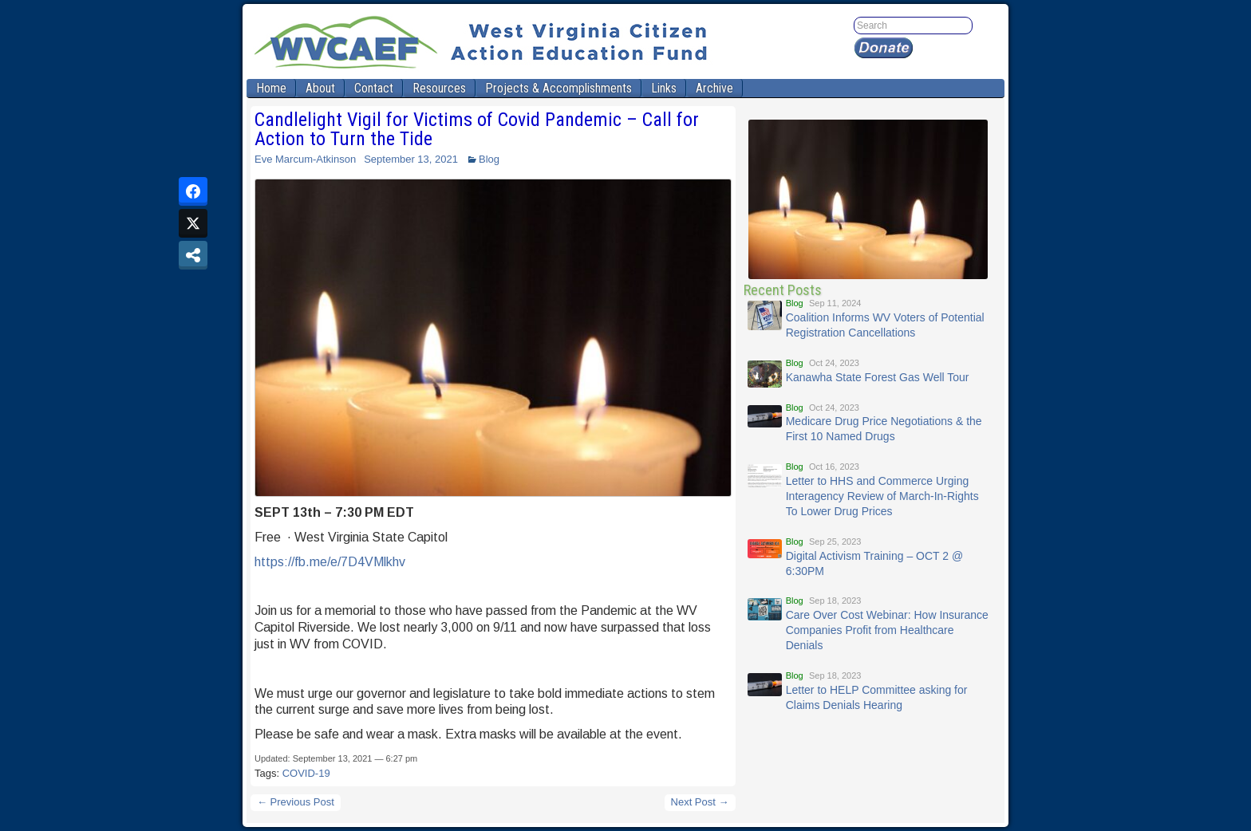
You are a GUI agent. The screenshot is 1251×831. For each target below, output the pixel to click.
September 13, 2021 (411, 159)
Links (664, 88)
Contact (373, 88)
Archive (714, 88)
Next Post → (700, 802)
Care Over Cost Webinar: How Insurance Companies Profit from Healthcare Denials (887, 630)
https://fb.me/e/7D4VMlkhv (330, 562)
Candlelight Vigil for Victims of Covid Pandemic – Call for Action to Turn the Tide (477, 129)
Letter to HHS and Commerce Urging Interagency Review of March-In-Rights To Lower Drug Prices (882, 496)
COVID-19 (306, 773)
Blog (489, 159)
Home (271, 88)
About (320, 88)
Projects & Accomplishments (558, 88)
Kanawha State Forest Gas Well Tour (877, 377)
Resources (439, 88)
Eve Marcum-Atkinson (305, 159)
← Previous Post (295, 802)
